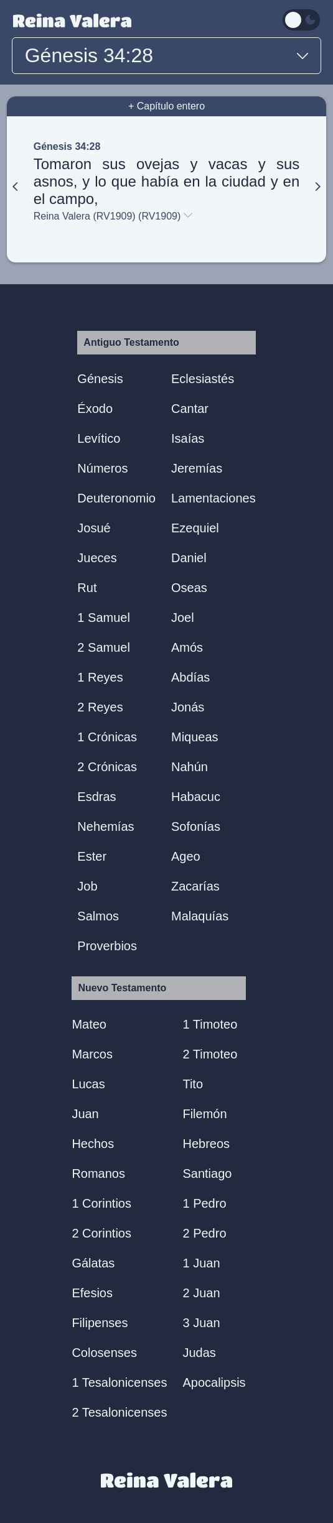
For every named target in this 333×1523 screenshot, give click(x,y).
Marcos (92, 1054)
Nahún (189, 767)
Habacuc (195, 796)
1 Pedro (204, 1203)
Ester (91, 856)
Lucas (88, 1084)
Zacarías (195, 886)
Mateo (89, 1024)
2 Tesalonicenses (119, 1412)
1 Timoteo (209, 1024)
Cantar (190, 408)
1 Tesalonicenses (119, 1382)
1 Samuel (103, 617)
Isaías (187, 438)
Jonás (187, 707)
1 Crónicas (107, 737)
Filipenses (100, 1323)
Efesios (92, 1293)
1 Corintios (101, 1203)
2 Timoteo (209, 1054)
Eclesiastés (202, 379)
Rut (86, 588)
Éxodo (95, 408)
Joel (182, 617)
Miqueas (194, 737)
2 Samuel (103, 647)
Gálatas (93, 1263)
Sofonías (195, 826)
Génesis (100, 379)
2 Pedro (204, 1233)
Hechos (93, 1143)
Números (102, 468)
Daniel (189, 558)
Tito (192, 1084)
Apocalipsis (213, 1382)
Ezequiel (195, 528)
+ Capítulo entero (166, 106)
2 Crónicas (107, 767)
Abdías (190, 677)
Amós (187, 647)
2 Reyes (100, 707)
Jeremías (196, 468)
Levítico (98, 438)
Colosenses (104, 1352)
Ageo (185, 856)
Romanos (98, 1173)
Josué (93, 528)
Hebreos (206, 1143)
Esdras (96, 796)
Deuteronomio (116, 498)
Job (87, 886)
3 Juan (201, 1323)
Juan (85, 1114)
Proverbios (107, 946)
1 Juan (201, 1263)
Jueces (96, 558)
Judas (198, 1352)
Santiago (207, 1173)
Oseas (189, 588)
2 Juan (201, 1293)
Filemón (204, 1114)
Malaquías (199, 916)
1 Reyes (100, 677)
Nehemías (105, 826)
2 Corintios (101, 1233)
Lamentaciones (213, 498)
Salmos (98, 916)
